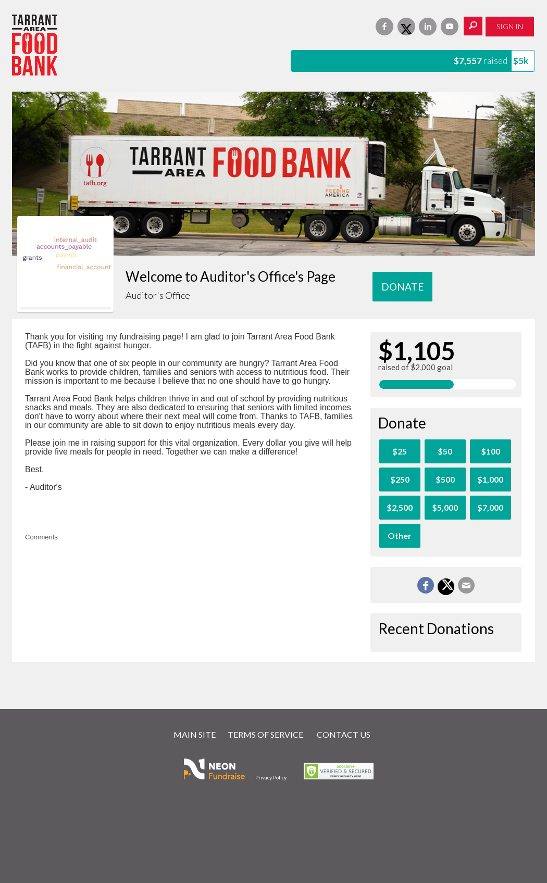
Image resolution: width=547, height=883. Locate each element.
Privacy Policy (271, 777)
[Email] (466, 585)
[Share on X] (446, 586)
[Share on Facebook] (425, 585)
